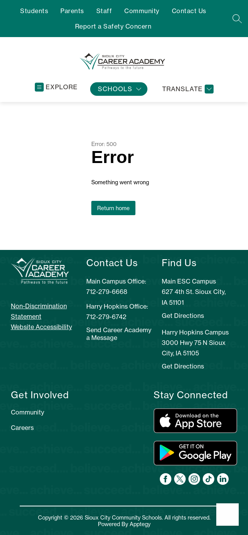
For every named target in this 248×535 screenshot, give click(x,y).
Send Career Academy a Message (118, 333)
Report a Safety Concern (113, 26)
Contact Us (189, 11)
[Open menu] (56, 87)
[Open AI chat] (227, 514)
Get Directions (183, 315)
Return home (113, 208)
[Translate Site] (187, 89)
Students (34, 11)
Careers (22, 427)
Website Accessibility (41, 327)
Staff (104, 11)
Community (141, 11)
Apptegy (140, 524)
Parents (72, 11)
